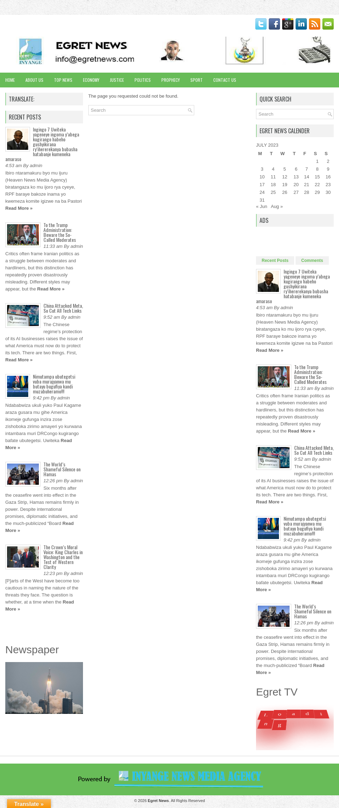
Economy (91, 80)
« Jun (261, 206)
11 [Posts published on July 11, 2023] (272, 176)
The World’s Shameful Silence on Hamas (62, 469)
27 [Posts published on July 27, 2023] (295, 192)
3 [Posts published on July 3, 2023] (262, 169)
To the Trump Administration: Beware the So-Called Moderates (59, 232)
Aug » (277, 206)
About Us (34, 80)
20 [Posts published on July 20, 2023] (295, 184)
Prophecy (170, 80)
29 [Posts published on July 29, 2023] (317, 192)
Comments (312, 260)
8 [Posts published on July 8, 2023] (317, 169)
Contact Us (224, 80)
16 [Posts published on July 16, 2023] (328, 176)
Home (10, 80)
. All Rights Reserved (176, 800)
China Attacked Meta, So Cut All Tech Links (63, 308)
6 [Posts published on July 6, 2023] (296, 169)
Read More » (18, 208)
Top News (63, 80)
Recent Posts (275, 260)
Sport (196, 80)
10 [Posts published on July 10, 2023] (262, 176)
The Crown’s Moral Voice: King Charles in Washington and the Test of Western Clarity (63, 556)
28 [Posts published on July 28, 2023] (306, 192)
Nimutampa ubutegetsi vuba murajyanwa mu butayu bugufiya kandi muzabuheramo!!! (54, 384)
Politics (143, 80)
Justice (117, 80)
